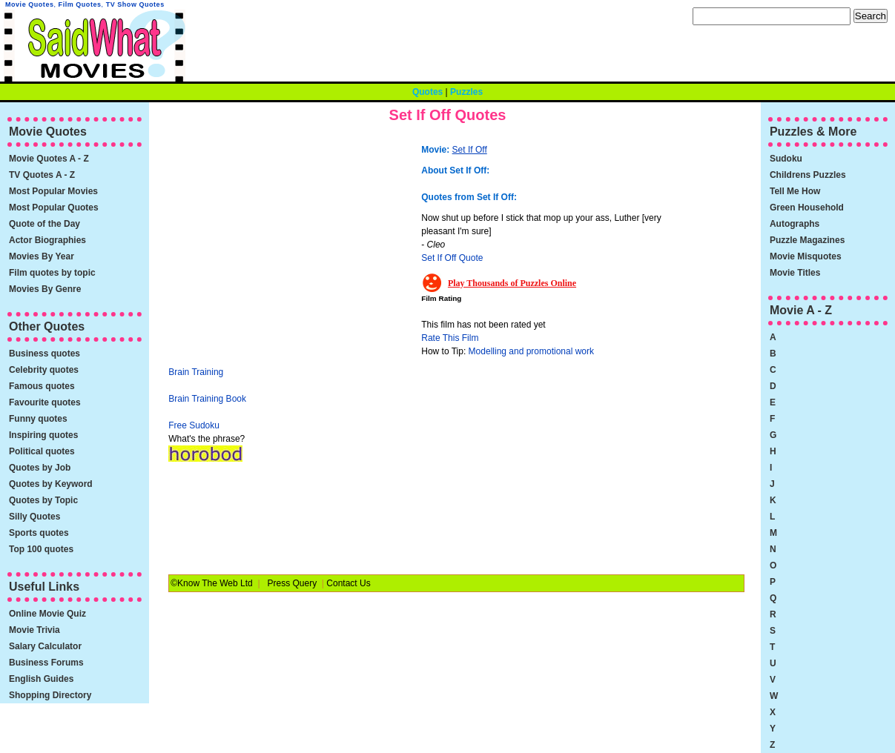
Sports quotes (39, 533)
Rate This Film (449, 338)
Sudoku (786, 158)
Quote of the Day (44, 224)
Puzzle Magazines (807, 240)
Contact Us (348, 583)
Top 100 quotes (41, 549)
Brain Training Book (207, 399)
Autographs (794, 224)
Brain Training (195, 372)
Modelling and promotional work (531, 351)
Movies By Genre (45, 289)
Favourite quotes (45, 402)
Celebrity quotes (44, 370)
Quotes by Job (39, 467)
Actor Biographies (47, 240)
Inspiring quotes (43, 435)
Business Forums (46, 662)
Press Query (292, 583)
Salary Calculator (45, 646)
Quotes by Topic (43, 500)
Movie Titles (795, 273)
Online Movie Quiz (47, 613)
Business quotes (44, 353)
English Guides (41, 679)
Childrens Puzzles (808, 175)
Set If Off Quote (452, 258)
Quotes (427, 92)
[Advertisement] (292, 241)
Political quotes (42, 451)
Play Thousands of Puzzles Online (512, 283)
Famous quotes (42, 386)
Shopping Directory (50, 695)
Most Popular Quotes (54, 207)
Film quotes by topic (52, 273)
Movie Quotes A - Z (49, 158)
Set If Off (469, 150)
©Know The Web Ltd (211, 583)
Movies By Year (41, 256)
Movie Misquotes (806, 256)
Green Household (807, 207)
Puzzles (466, 92)
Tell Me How (795, 191)
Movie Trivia (34, 630)
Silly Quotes (34, 516)
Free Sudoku (193, 425)
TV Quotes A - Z (42, 175)
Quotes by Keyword (51, 484)
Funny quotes (38, 419)
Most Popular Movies (53, 191)
